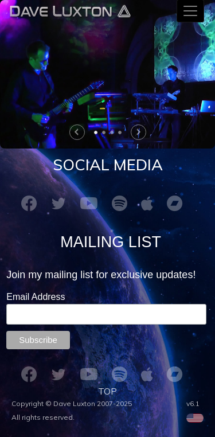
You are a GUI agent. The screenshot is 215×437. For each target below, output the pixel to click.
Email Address (37, 297)
